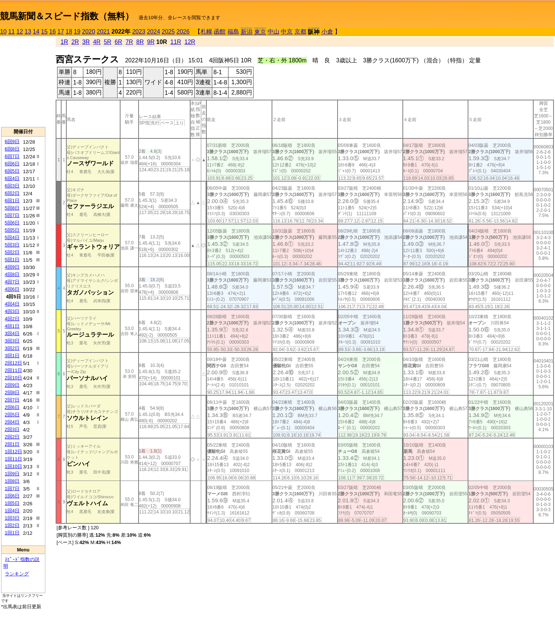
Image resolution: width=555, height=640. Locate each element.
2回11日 (13, 370)
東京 (260, 32)
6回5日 (12, 171)
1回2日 (12, 525)
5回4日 (12, 237)
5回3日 (12, 245)
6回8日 (12, 149)
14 (36, 31)
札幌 (206, 31)
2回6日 (12, 407)
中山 (273, 31)
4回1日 (12, 326)
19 (77, 31)
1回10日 (13, 466)
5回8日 (12, 208)
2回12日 (13, 363)
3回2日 (12, 348)
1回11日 (13, 459)
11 (11, 31)
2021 (103, 31)
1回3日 (12, 518)
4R (96, 42)
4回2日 (12, 318)
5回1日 (12, 259)
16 (52, 31)
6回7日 (12, 156)
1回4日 (12, 510)
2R (75, 42)
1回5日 (12, 503)
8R (140, 42)
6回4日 (12, 178)
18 (69, 31)
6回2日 (12, 193)
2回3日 (12, 429)
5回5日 (12, 230)
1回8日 (12, 481)
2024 (153, 31)
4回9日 (12, 267)
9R (150, 42)
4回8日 (12, 274)
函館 (220, 31)
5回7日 (12, 215)
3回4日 (12, 333)
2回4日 (12, 422)
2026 (183, 31)
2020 (88, 31)
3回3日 (12, 341)
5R (107, 42)
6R (118, 42)
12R (190, 42)
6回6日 (12, 163)
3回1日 (12, 355)
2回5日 (12, 414)
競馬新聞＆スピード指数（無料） (67, 16)
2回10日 (13, 378)
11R (175, 42)
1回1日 (12, 533)
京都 (300, 31)
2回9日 (12, 385)
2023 (139, 31)
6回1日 (12, 200)
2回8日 (12, 392)
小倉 (327, 31)
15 (44, 31)
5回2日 (12, 252)
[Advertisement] (23, 81)
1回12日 (13, 451)
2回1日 (12, 444)
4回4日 (12, 304)
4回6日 (12, 289)
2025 (168, 31)
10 (3, 31)
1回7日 (12, 488)
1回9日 (12, 473)
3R (86, 42)
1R (64, 42)
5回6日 (12, 223)
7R (129, 42)
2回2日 (12, 437)
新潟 (246, 32)
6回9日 (12, 141)
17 (60, 31)
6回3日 (12, 186)
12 (20, 31)
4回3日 (12, 311)
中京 (287, 31)
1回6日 (12, 496)
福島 (233, 31)
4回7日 (12, 282)
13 (28, 31)
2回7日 (12, 400)
